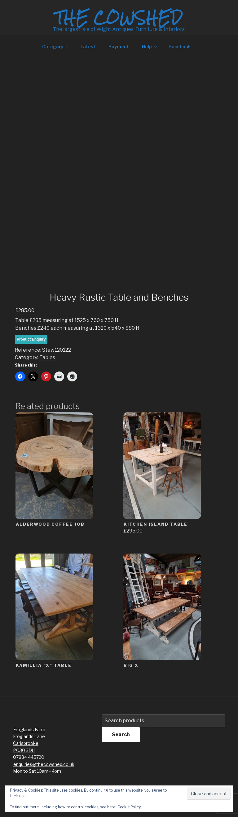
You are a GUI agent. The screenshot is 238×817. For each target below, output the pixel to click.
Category (55, 46)
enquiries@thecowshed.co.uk (43, 764)
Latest (88, 46)
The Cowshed (119, 17)
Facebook (180, 46)
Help (150, 46)
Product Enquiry (31, 339)
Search (121, 734)
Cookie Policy (129, 807)
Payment (118, 46)
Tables (47, 357)
